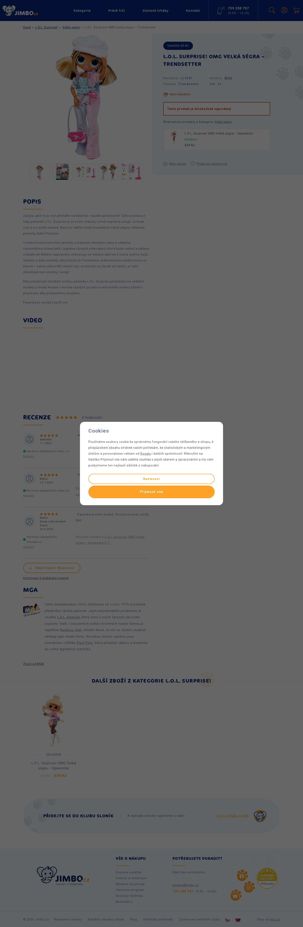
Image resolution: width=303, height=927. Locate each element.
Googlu (145, 453)
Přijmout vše (151, 492)
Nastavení (151, 479)
